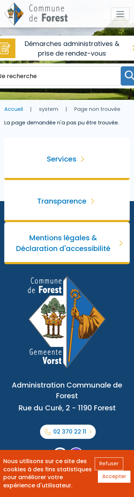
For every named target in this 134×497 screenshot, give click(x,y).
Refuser (109, 463)
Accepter (114, 476)
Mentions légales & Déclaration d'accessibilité (63, 243)
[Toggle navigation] (120, 14)
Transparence (61, 201)
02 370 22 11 (69, 431)
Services (61, 159)
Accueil (13, 109)
